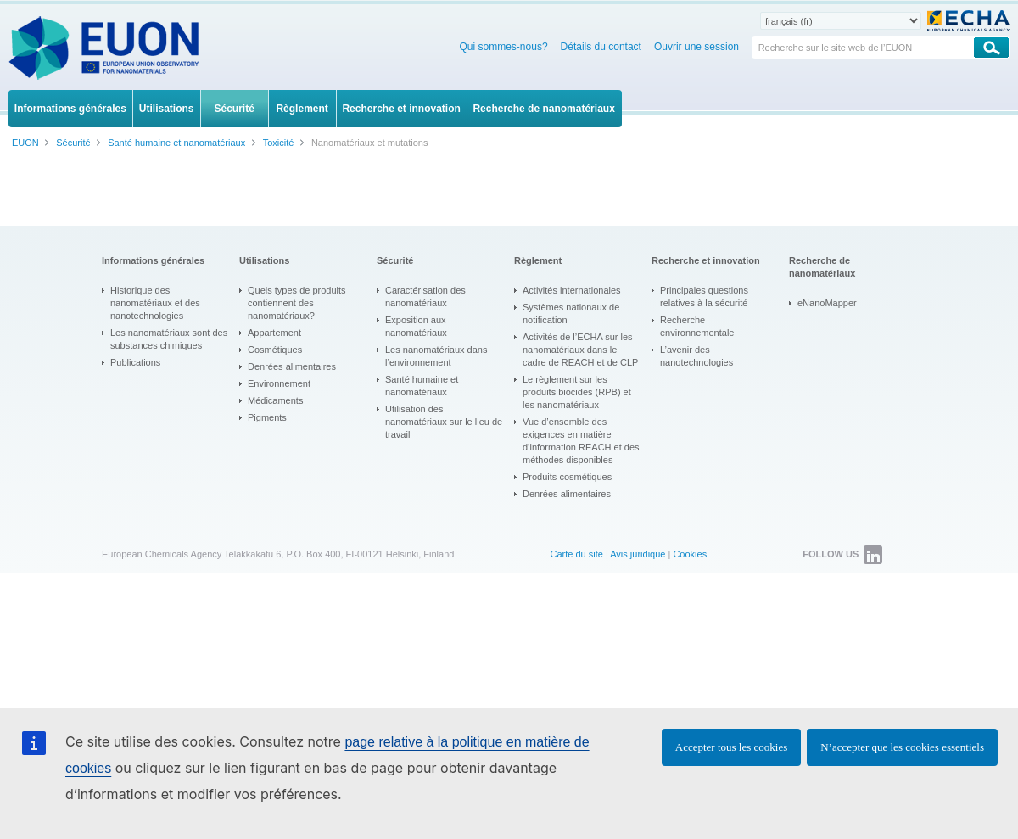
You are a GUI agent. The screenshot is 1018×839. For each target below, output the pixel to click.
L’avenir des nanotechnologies (696, 355)
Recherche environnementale (697, 326)
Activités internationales (572, 290)
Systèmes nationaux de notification (571, 313)
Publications (135, 362)
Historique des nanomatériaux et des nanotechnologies (155, 303)
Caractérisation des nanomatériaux (425, 296)
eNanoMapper (827, 303)
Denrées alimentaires (292, 366)
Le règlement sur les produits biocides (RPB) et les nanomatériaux (577, 392)
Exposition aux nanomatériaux (416, 326)
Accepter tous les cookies (731, 747)
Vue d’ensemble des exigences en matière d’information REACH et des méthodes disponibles (581, 441)
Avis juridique (637, 554)
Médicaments (275, 400)
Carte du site (576, 554)
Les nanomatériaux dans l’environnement (436, 355)
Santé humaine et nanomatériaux (421, 385)
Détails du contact (601, 47)
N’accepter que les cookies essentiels (902, 747)
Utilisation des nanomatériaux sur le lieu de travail (443, 421)
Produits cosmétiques (567, 477)
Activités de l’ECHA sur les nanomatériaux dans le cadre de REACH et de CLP (580, 349)
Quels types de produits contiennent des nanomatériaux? (297, 303)
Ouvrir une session (696, 47)
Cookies (690, 554)
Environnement (279, 383)
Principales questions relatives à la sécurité (704, 296)
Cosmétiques (275, 349)
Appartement (274, 332)
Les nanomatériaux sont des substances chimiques (168, 338)
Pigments (267, 417)
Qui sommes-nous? (504, 47)
